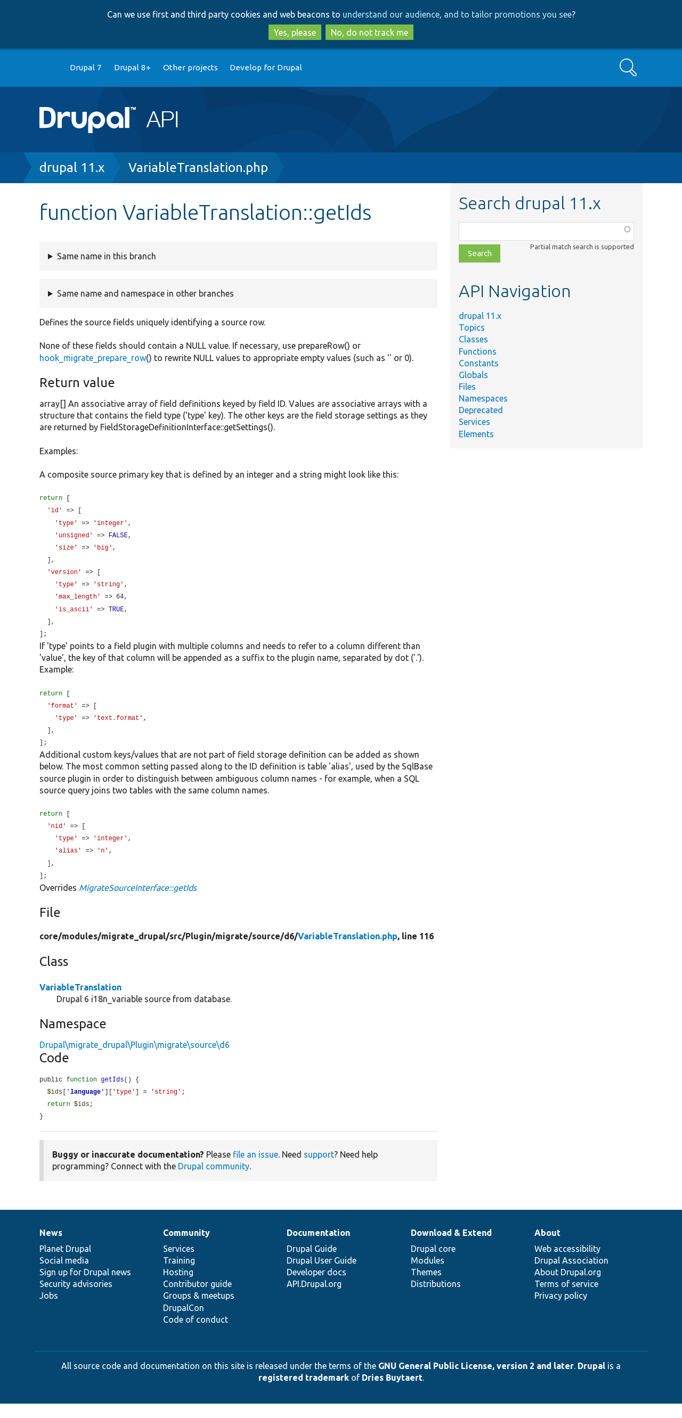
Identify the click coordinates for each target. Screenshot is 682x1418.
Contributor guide (197, 1298)
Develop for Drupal (266, 67)
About (547, 1247)
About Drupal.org (567, 1286)
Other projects (190, 67)
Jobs (48, 1310)
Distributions (436, 1298)
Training (179, 1275)
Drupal (591, 1380)
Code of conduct (195, 1334)
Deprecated (481, 410)
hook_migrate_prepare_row (92, 358)
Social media (64, 1275)
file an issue (255, 1169)
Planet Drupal (65, 1263)
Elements (476, 434)
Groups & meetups (198, 1310)
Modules (427, 1275)
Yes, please (295, 32)
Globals (473, 375)
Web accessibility (567, 1263)
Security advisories (75, 1298)
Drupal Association (571, 1275)
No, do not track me (369, 32)
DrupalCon (183, 1322)
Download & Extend (451, 1247)
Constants (479, 363)
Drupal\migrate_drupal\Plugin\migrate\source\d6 (134, 1057)
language (85, 1105)
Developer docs (316, 1286)
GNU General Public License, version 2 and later (476, 1380)
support (319, 1169)
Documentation (318, 1247)
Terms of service (566, 1298)
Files (467, 386)
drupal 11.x (71, 167)
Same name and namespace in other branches (145, 293)
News (50, 1247)
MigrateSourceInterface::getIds (138, 900)
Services (474, 422)
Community (186, 1247)
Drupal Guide (312, 1263)
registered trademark (303, 1392)
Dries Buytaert (392, 1392)
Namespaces (483, 398)
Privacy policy (560, 1310)
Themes (426, 1286)
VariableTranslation (80, 999)
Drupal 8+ (132, 67)
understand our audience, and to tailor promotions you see (457, 14)
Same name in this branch (106, 256)
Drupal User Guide (321, 1275)
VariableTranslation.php (198, 167)
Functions (478, 351)
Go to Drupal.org (49, 68)
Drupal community (213, 1180)
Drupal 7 (86, 67)
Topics (472, 327)
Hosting (178, 1286)
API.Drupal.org (314, 1298)
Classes (473, 339)
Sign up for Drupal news (85, 1286)
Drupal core (433, 1263)
